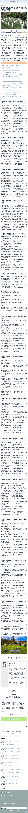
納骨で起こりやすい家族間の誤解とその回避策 (12, 96)
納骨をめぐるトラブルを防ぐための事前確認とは (12, 81)
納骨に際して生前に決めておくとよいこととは (12, 85)
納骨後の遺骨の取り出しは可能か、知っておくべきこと (14, 92)
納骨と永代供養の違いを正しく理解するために (12, 94)
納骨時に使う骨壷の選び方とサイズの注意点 (11, 76)
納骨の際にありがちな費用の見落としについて (12, 87)
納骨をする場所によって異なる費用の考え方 (11, 70)
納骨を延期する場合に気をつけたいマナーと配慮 (12, 74)
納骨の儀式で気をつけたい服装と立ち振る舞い (11, 733)
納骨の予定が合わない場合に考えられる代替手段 (12, 90)
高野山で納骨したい (16, 683)
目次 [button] (14, 63)
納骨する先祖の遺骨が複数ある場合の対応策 (10, 736)
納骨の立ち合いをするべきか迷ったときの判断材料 (13, 83)
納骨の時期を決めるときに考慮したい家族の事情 (11, 65)
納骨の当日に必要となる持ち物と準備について (12, 67)
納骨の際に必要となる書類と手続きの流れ (11, 72)
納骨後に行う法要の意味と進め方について (11, 78)
